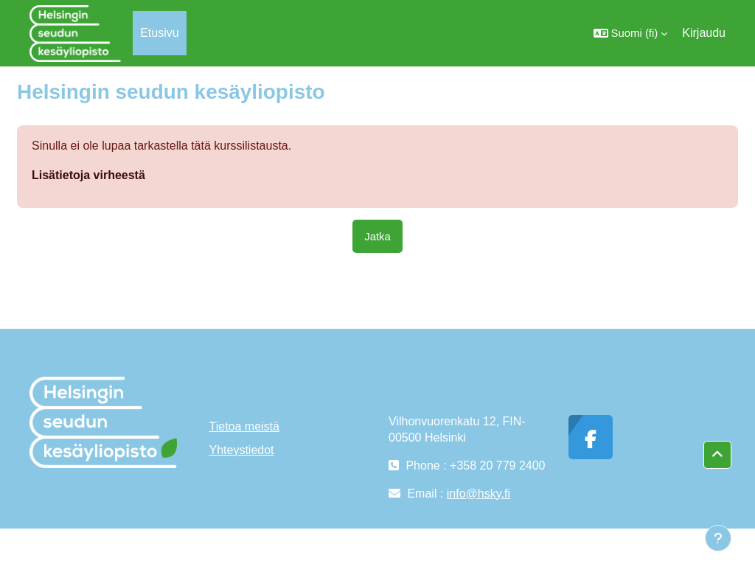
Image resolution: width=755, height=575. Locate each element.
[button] (631, 33)
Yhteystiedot (241, 450)
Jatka (377, 236)
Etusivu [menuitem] (159, 33)
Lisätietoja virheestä (88, 175)
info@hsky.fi (478, 493)
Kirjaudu (704, 33)
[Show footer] (718, 538)
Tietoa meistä (244, 426)
